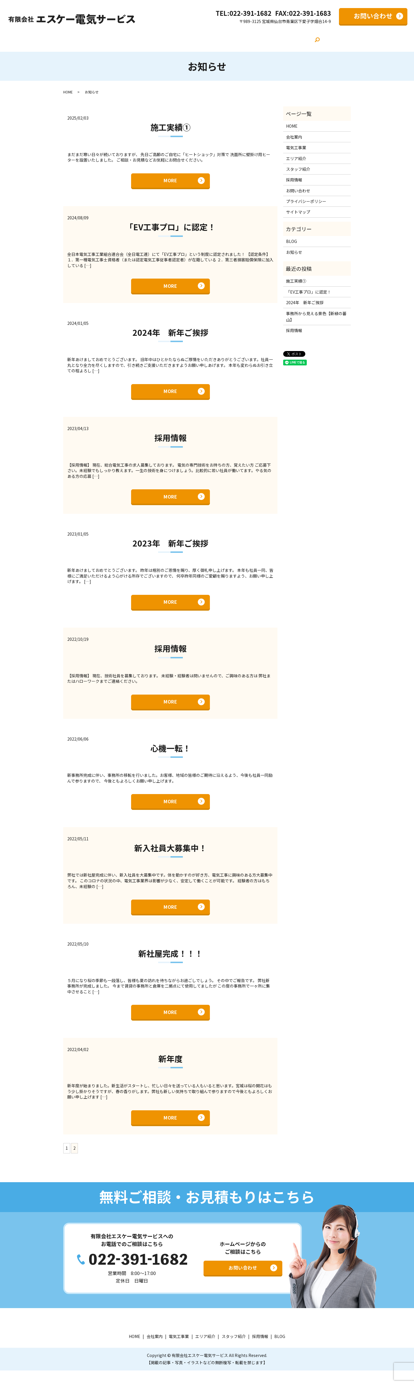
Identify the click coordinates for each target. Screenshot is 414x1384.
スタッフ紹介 (236, 38)
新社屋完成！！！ (170, 963)
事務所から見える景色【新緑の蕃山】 (316, 314)
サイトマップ (298, 209)
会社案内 (137, 38)
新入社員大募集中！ (170, 856)
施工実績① (170, 125)
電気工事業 (168, 38)
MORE (170, 178)
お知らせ (294, 249)
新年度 (170, 1070)
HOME (112, 38)
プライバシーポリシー (306, 199)
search (309, 39)
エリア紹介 (201, 38)
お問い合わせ (373, 15)
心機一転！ (170, 755)
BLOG (294, 38)
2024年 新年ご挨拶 (170, 333)
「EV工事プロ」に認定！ (170, 226)
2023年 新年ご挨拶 (170, 547)
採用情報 (269, 38)
